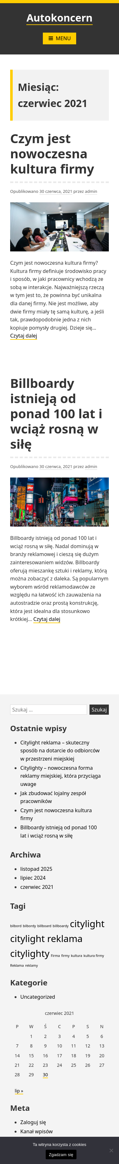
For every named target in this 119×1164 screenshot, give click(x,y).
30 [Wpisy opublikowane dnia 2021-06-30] (45, 1075)
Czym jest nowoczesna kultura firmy (52, 153)
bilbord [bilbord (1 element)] (16, 926)
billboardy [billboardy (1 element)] (61, 926)
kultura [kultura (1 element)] (76, 955)
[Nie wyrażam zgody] (111, 1150)
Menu (59, 38)
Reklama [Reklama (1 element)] (17, 965)
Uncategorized (37, 996)
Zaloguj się (33, 1122)
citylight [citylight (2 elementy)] (87, 923)
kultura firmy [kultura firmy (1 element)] (93, 955)
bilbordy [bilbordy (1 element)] (29, 926)
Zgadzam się (61, 1154)
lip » (19, 1091)
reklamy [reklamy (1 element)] (31, 965)
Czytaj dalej (23, 336)
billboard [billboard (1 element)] (44, 926)
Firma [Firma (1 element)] (55, 955)
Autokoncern (59, 17)
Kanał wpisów (36, 1131)
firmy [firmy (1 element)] (65, 955)
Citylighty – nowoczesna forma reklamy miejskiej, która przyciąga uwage (60, 776)
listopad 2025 (36, 868)
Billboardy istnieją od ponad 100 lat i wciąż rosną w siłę (56, 413)
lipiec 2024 (33, 877)
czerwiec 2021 (37, 886)
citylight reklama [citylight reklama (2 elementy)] (46, 938)
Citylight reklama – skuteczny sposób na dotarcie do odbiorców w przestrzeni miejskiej (60, 750)
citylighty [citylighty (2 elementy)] (30, 953)
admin (91, 191)
